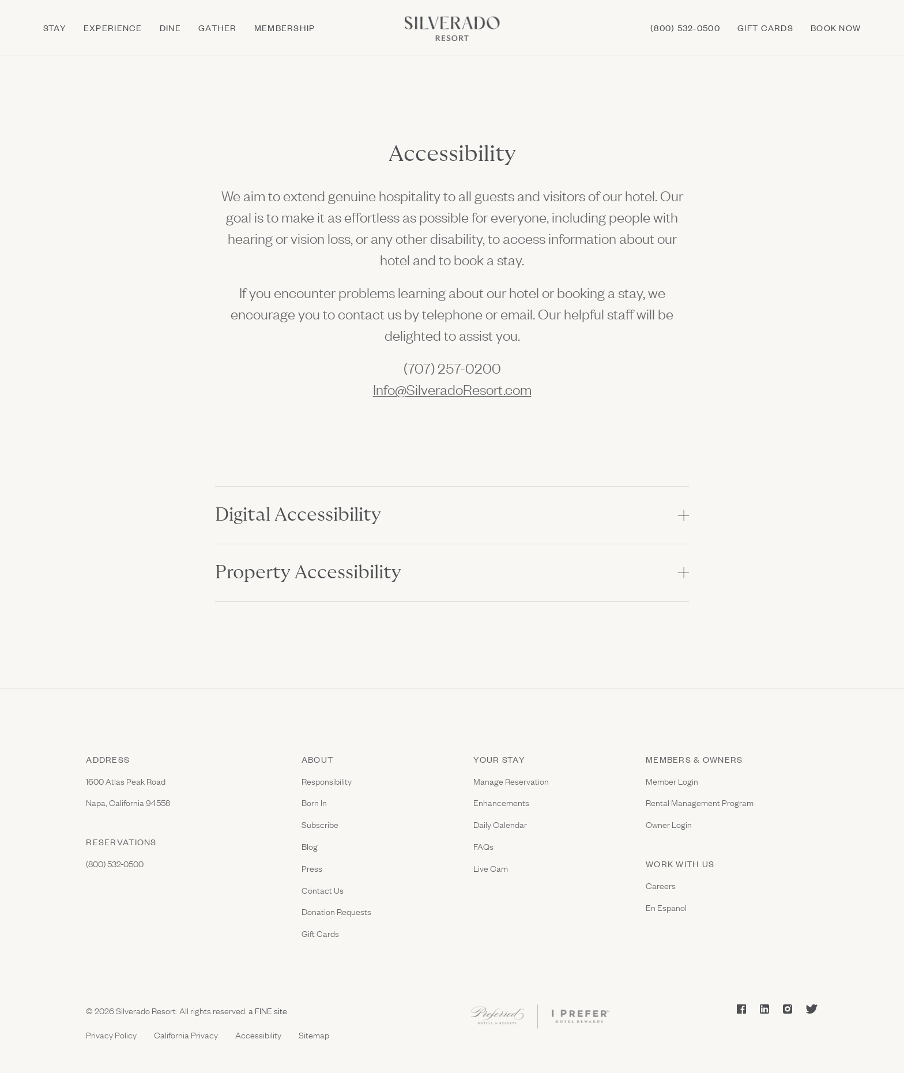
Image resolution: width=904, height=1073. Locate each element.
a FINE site (267, 1010)
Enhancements (501, 802)
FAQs (483, 846)
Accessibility (258, 1035)
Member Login (672, 781)
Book (836, 27)
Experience (113, 27)
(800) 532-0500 (685, 27)
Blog (310, 846)
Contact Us (323, 890)
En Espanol (666, 907)
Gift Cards (320, 933)
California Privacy (186, 1035)
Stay (54, 27)
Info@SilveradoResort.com (452, 389)
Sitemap (314, 1035)
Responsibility (327, 781)
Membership (284, 27)
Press (312, 868)
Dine (170, 27)
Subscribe (320, 824)
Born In (314, 802)
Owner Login (669, 824)
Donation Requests (336, 911)
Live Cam (490, 868)
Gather (217, 27)
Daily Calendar (500, 824)
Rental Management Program (700, 802)
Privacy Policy (111, 1035)
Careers (661, 885)
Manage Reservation (511, 781)
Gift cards (765, 27)
